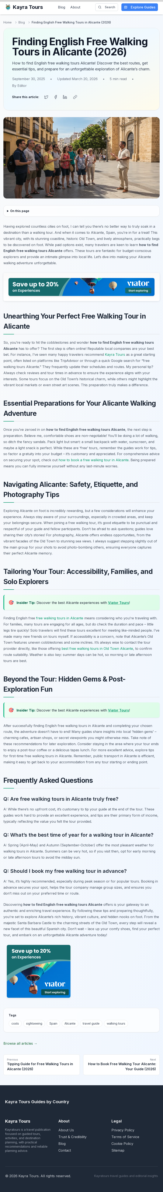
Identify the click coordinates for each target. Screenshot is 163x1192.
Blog (61, 7)
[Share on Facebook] (55, 97)
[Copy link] (75, 97)
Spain (53, 1023)
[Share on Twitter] (46, 97)
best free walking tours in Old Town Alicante (97, 648)
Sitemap (117, 1150)
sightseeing (34, 1023)
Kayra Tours (24, 7)
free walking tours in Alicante (59, 618)
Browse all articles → (20, 1043)
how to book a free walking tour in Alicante (94, 460)
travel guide (91, 1023)
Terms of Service (125, 1137)
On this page (19, 211)
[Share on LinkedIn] (65, 97)
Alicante (70, 1023)
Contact (64, 1150)
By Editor (19, 85)
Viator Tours (118, 603)
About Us (66, 1130)
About (75, 7)
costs (15, 1023)
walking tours (116, 1023)
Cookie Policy (122, 1143)
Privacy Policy (122, 1130)
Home (7, 22)
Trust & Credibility (72, 1137)
